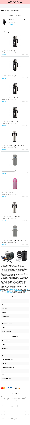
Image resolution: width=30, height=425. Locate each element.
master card (4, 387)
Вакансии (4, 312)
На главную (15, 6)
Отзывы (4, 363)
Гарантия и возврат (6, 355)
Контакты (4, 304)
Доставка (4, 352)
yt (27, 413)
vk (3, 413)
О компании (5, 301)
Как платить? (5, 348)
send (27, 406)
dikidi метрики (9, 291)
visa (11, 387)
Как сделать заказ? (6, 371)
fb (11, 413)
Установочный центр (7, 323)
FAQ (3, 374)
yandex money (18, 387)
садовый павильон (13, 289)
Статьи (3, 327)
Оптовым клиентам (6, 320)
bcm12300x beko (18, 290)
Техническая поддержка (8, 359)
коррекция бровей (6, 378)
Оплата (3, 344)
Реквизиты (4, 308)
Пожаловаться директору (8, 367)
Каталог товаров (6, 340)
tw (19, 413)
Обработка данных (6, 331)
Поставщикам (5, 316)
